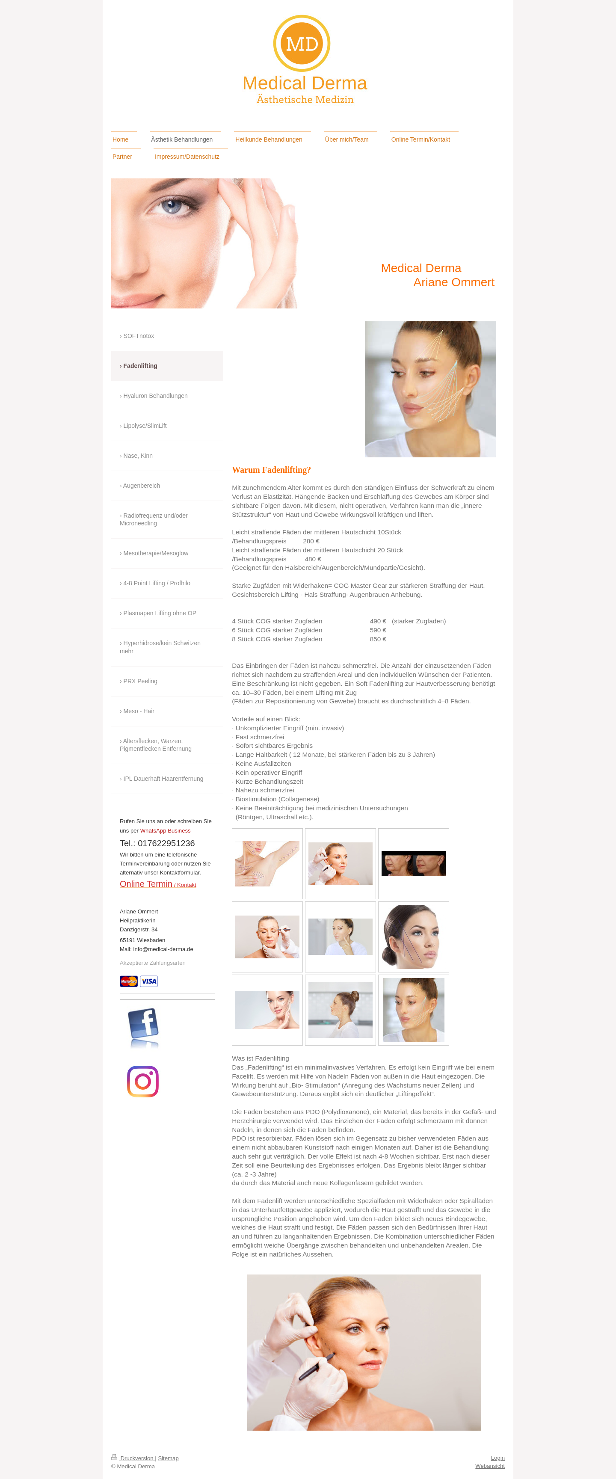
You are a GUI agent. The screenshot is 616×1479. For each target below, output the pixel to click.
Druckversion (133, 1458)
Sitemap (168, 1458)
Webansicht (490, 1466)
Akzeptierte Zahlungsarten (153, 963)
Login (498, 1458)
